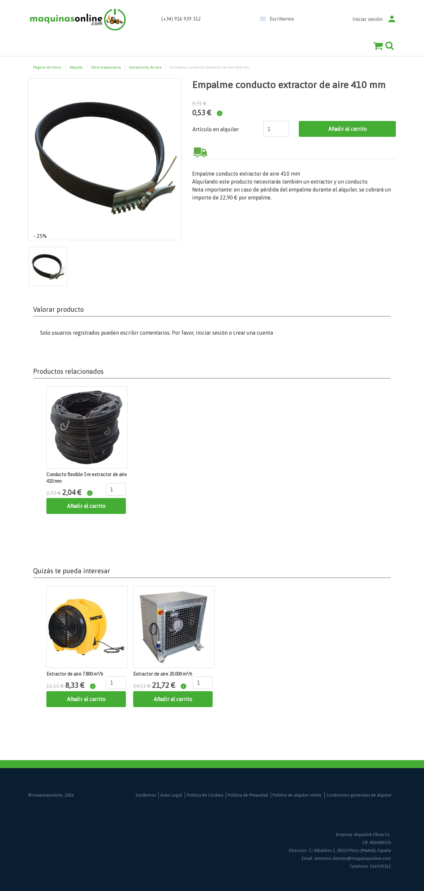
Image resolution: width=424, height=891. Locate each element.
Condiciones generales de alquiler (359, 795)
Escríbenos (282, 19)
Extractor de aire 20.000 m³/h (162, 674)
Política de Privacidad (248, 795)
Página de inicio (47, 67)
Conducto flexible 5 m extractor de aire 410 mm (86, 478)
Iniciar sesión (367, 19)
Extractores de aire (145, 67)
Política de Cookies (205, 795)
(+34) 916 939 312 (181, 19)
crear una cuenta (253, 333)
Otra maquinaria (106, 67)
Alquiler (76, 67)
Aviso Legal (171, 795)
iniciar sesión (212, 333)
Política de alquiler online (297, 795)
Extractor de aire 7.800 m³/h (74, 674)
